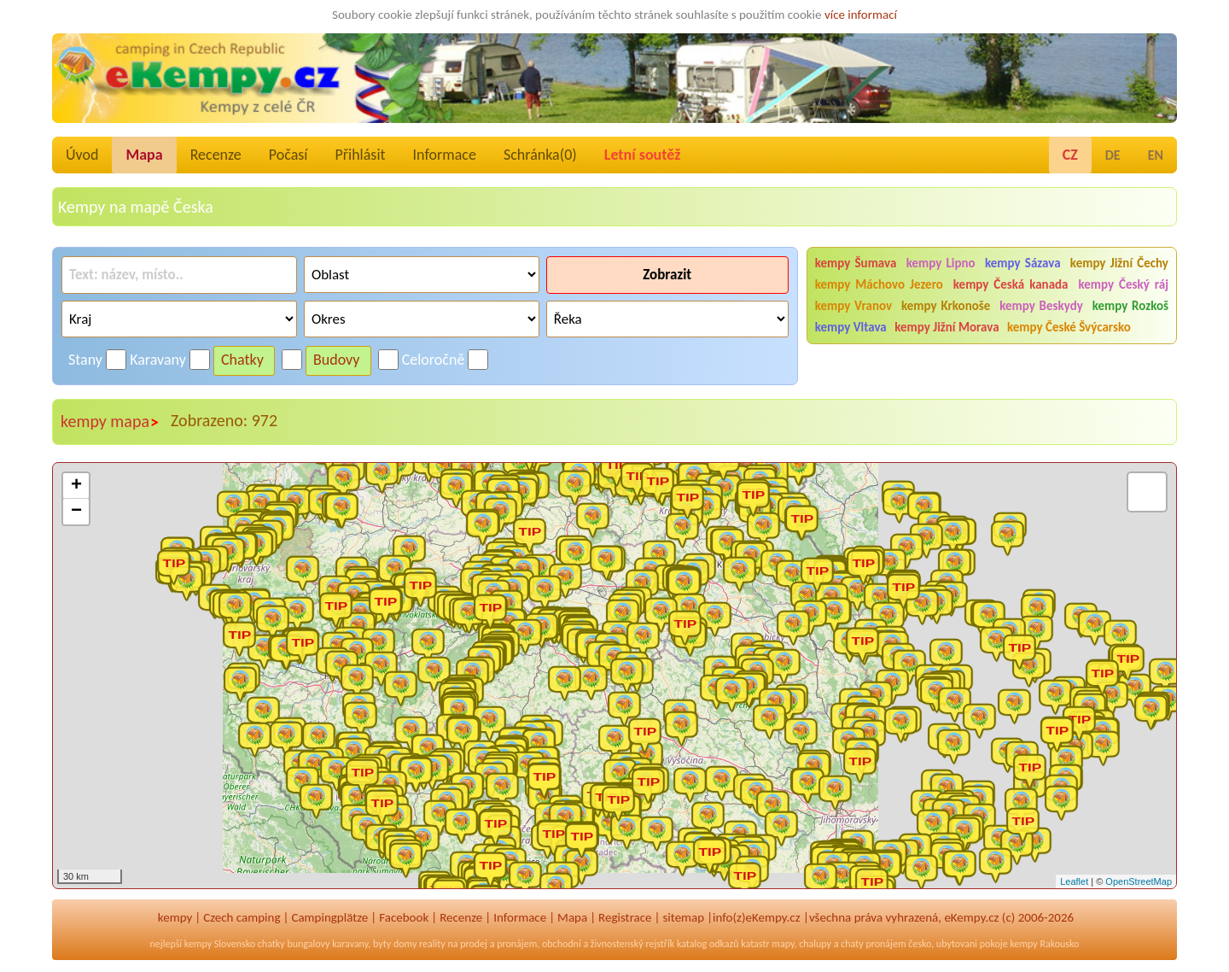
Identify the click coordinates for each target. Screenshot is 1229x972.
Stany (85, 359)
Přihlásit (360, 154)
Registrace (624, 917)
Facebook (403, 917)
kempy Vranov (853, 305)
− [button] (76, 511)
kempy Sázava (1023, 263)
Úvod (82, 154)
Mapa (143, 154)
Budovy (336, 359)
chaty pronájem (873, 944)
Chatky (242, 359)
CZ (1070, 154)
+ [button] (76, 486)
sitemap (683, 917)
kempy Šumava (856, 263)
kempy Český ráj (1123, 284)
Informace (444, 154)
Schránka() (540, 154)
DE (1113, 155)
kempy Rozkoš (1130, 305)
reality (432, 944)
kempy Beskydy (1041, 305)
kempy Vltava (851, 327)
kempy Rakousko (1044, 944)
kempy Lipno (941, 263)
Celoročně (433, 359)
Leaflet (1074, 881)
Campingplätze (329, 917)
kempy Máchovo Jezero (879, 284)
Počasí (288, 154)
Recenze (216, 154)
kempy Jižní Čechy (1119, 263)
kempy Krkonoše (945, 305)
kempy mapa (110, 422)
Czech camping (241, 917)
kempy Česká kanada (1011, 284)
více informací (860, 14)
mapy (783, 944)
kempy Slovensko (219, 944)
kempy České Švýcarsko (1069, 327)
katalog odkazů (708, 944)
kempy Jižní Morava (946, 327)
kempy (175, 917)
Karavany (158, 359)
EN (1155, 155)
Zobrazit (667, 275)
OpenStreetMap (1138, 881)
